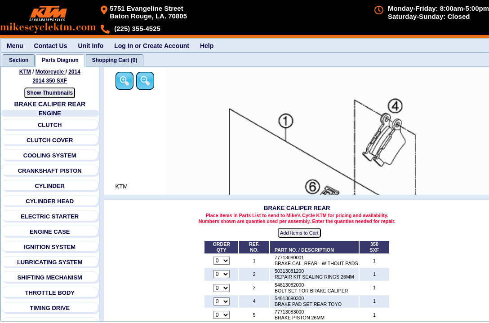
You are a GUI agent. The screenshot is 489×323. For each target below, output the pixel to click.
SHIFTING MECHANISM (49, 277)
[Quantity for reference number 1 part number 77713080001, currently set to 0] (221, 261)
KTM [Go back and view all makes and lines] (25, 72)
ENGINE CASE (50, 231)
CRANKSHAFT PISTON (50, 170)
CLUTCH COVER (50, 140)
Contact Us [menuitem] (50, 45)
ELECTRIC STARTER (50, 216)
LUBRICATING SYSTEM (50, 262)
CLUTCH (50, 125)
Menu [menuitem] (15, 45)
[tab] (19, 60)
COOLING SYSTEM (49, 155)
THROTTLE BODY (50, 292)
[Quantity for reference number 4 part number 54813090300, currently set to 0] (221, 301)
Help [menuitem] (206, 45)
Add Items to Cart (299, 233)
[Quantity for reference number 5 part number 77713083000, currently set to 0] (221, 315)
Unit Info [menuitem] (90, 45)
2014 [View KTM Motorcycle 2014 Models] (74, 72)
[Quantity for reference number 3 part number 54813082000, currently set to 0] (221, 288)
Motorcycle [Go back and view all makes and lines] (51, 72)
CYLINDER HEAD (50, 201)
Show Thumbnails (50, 93)
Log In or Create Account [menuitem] (151, 45)
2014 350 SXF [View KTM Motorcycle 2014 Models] (49, 81)
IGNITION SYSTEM (50, 247)
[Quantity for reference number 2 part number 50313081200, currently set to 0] (221, 274)
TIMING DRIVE (50, 308)
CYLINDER (49, 186)
